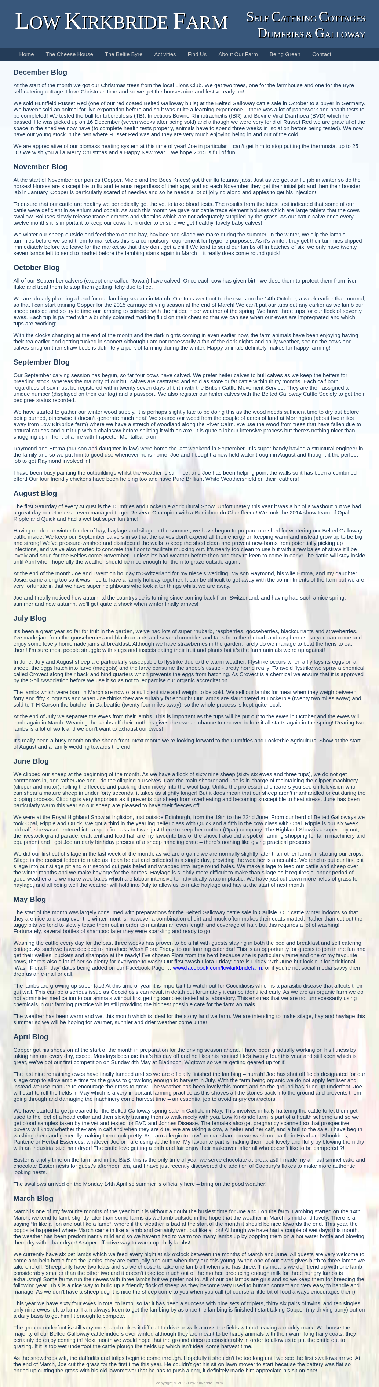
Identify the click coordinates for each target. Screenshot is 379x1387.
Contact (321, 54)
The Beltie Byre (124, 54)
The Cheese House (69, 54)
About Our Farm (238, 54)
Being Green (285, 54)
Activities (165, 54)
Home (26, 54)
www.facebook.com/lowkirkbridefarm (217, 967)
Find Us (197, 54)
